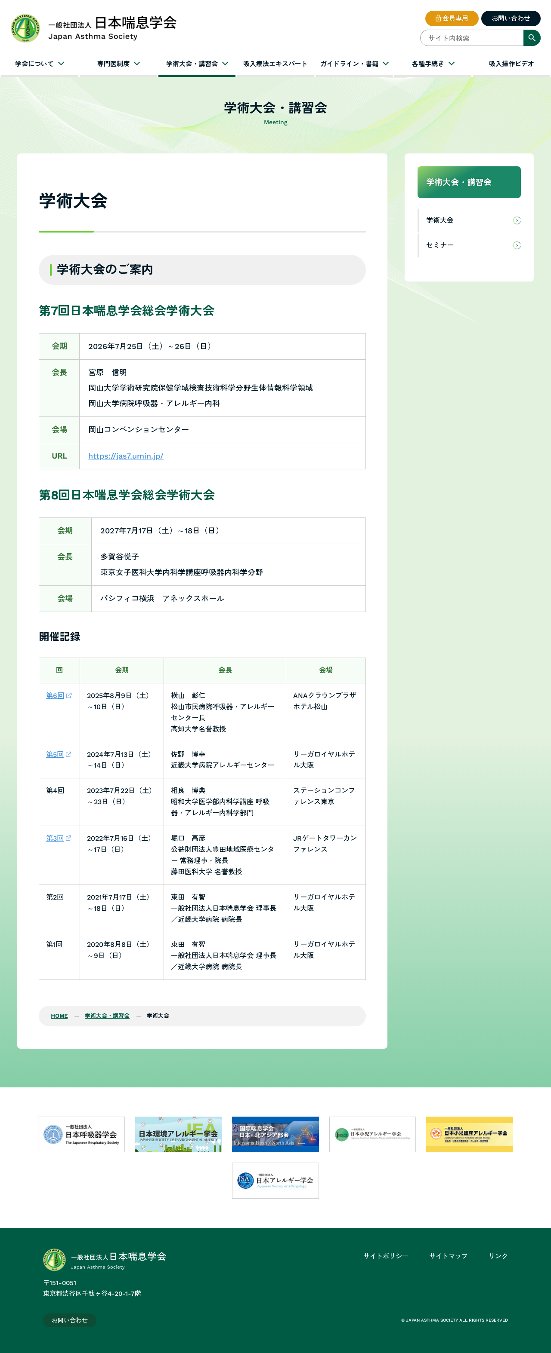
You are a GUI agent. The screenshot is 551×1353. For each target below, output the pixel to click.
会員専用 (455, 18)
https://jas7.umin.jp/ (126, 455)
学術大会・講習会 (192, 64)
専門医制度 (113, 64)
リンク (498, 1256)
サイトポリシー (386, 1256)
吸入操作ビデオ (511, 64)
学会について (34, 64)
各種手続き (428, 64)
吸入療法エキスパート (275, 64)
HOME (59, 1016)
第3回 (55, 838)
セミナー (440, 245)
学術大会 (440, 220)
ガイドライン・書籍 (349, 64)
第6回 (55, 696)
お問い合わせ (511, 18)
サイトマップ (448, 1256)
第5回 (55, 754)
